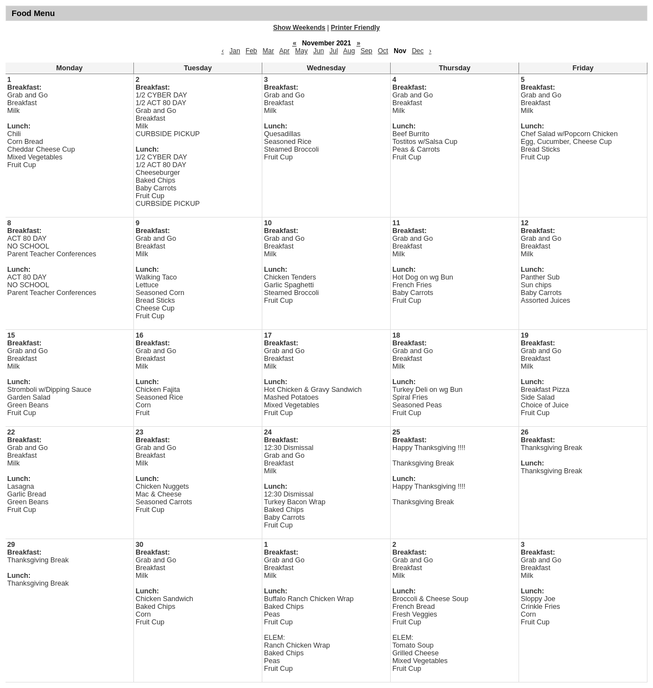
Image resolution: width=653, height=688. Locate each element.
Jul (333, 51)
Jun (318, 51)
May (301, 51)
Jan (234, 51)
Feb (251, 51)
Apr (284, 51)
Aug (349, 51)
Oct (383, 51)
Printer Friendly (355, 28)
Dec (417, 51)
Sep (366, 51)
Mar (268, 51)
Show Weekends (299, 28)
